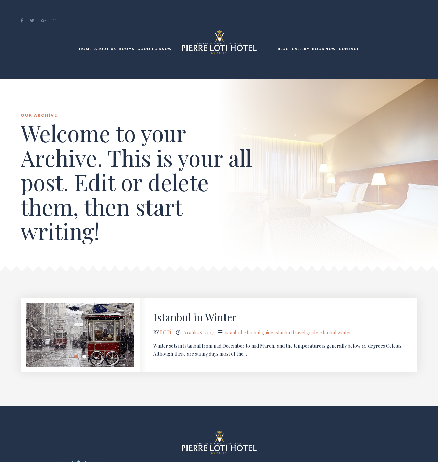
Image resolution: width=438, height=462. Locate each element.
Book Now (324, 49)
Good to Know (154, 49)
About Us (105, 49)
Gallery (300, 49)
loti (165, 332)
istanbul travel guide (296, 332)
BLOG (283, 49)
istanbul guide (258, 332)
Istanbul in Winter (195, 317)
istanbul (233, 332)
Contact (349, 49)
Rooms (126, 49)
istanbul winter (335, 332)
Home (85, 49)
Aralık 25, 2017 (198, 332)
